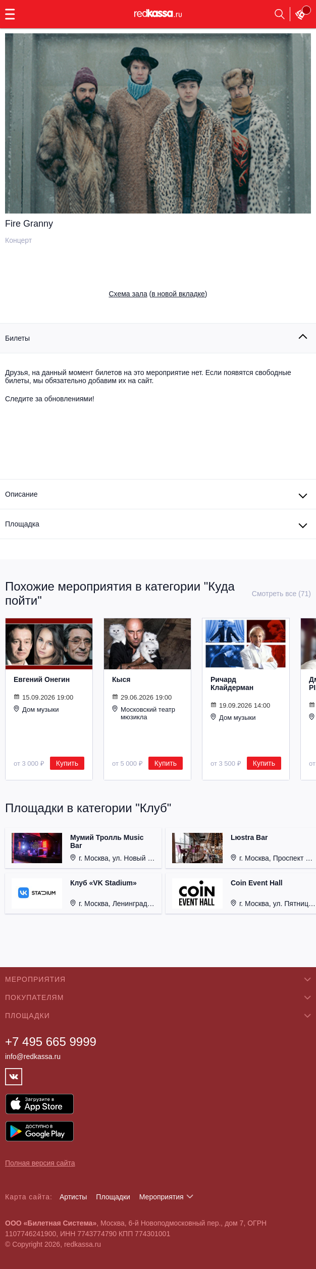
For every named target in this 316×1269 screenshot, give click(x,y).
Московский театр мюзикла (143, 713)
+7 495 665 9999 (50, 1041)
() (158, 294)
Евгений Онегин (42, 679)
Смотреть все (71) (281, 594)
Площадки (113, 1197)
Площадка (22, 524)
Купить (67, 763)
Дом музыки (36, 709)
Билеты (17, 338)
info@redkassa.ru (33, 1056)
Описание (21, 494)
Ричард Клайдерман (231, 683)
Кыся (121, 679)
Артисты (73, 1197)
